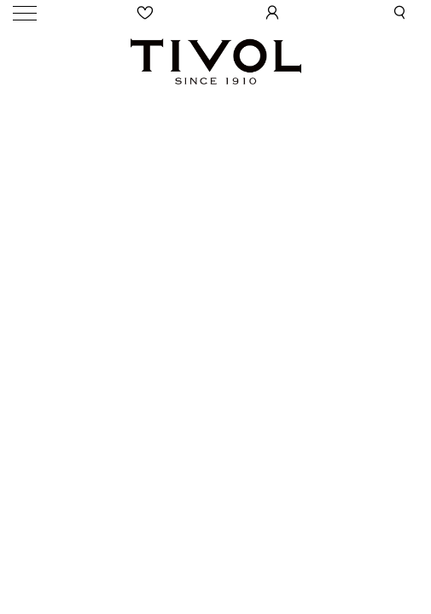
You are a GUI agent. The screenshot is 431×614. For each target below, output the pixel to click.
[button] (399, 13)
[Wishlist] (145, 13)
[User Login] (272, 13)
